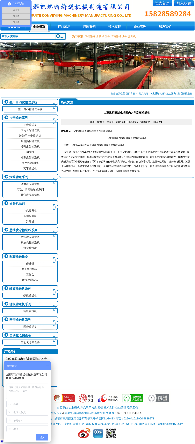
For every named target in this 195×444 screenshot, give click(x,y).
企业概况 (39, 26)
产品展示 (64, 26)
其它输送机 (30, 168)
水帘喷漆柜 (30, 247)
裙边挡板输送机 (30, 141)
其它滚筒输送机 (30, 194)
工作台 (30, 274)
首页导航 (130, 93)
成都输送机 (91, 36)
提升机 (132, 36)
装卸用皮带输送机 (30, 135)
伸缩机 (30, 152)
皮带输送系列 (18, 117)
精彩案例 (89, 26)
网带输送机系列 (20, 319)
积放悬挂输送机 (30, 242)
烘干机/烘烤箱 (30, 269)
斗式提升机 (30, 210)
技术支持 (114, 26)
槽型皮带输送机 (30, 157)
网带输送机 (30, 326)
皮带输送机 (30, 124)
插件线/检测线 (30, 163)
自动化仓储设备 (20, 335)
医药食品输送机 (30, 130)
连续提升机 (30, 216)
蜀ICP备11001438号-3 (130, 413)
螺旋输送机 (30, 295)
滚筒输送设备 (119, 36)
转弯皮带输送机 (30, 146)
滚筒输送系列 (18, 177)
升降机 (30, 221)
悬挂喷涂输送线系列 (23, 230)
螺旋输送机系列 (20, 288)
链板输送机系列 (20, 304)
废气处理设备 (30, 279)
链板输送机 (30, 311)
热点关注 (143, 93)
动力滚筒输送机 (30, 184)
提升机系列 (17, 203)
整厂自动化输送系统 (23, 102)
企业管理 (140, 26)
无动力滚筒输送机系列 (30, 189)
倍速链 (30, 263)
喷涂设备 (104, 36)
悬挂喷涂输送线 (30, 237)
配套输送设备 (18, 256)
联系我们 (165, 26)
